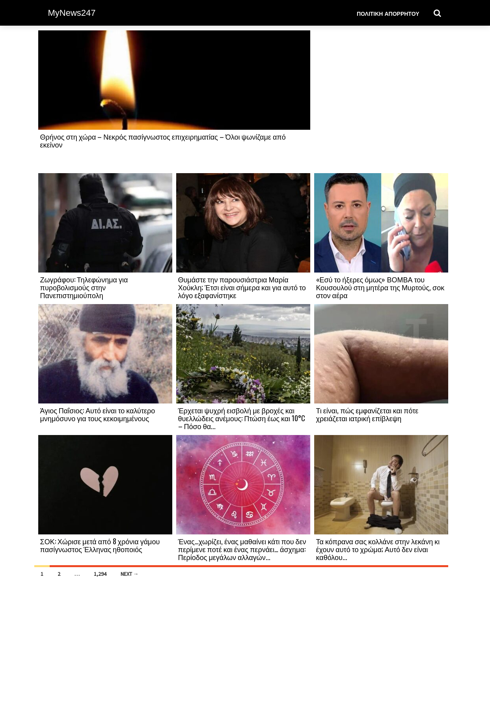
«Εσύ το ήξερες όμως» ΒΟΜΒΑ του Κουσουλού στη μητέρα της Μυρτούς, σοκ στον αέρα (380, 287)
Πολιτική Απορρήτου (388, 13)
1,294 (100, 573)
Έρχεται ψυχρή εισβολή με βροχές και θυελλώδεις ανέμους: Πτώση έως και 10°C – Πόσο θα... (242, 418)
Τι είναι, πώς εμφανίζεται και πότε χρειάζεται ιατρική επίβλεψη (367, 414)
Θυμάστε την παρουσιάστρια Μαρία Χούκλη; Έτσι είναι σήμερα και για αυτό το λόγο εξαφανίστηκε (242, 287)
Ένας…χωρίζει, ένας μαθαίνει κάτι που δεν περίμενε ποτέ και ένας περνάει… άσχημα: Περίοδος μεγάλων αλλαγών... (242, 549)
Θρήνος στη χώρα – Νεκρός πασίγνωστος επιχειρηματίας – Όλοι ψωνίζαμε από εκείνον (163, 140)
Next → (130, 573)
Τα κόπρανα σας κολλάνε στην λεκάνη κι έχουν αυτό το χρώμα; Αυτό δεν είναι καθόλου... (378, 549)
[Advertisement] (381, 101)
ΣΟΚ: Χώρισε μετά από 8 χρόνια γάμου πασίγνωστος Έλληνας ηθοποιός (100, 545)
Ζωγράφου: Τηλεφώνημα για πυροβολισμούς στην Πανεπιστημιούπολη (84, 287)
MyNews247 (72, 13)
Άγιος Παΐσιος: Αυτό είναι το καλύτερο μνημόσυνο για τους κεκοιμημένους (97, 414)
